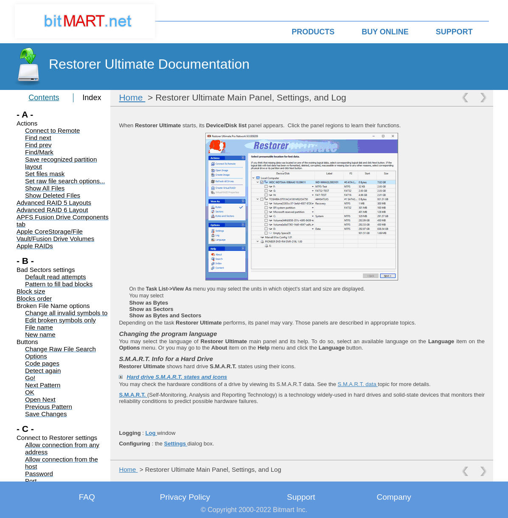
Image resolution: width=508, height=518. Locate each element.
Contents (43, 97)
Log (151, 433)
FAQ (87, 497)
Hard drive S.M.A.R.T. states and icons (176, 377)
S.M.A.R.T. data (358, 384)
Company (393, 497)
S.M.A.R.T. (133, 395)
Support (301, 497)
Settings (176, 443)
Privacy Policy (185, 497)
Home (132, 97)
